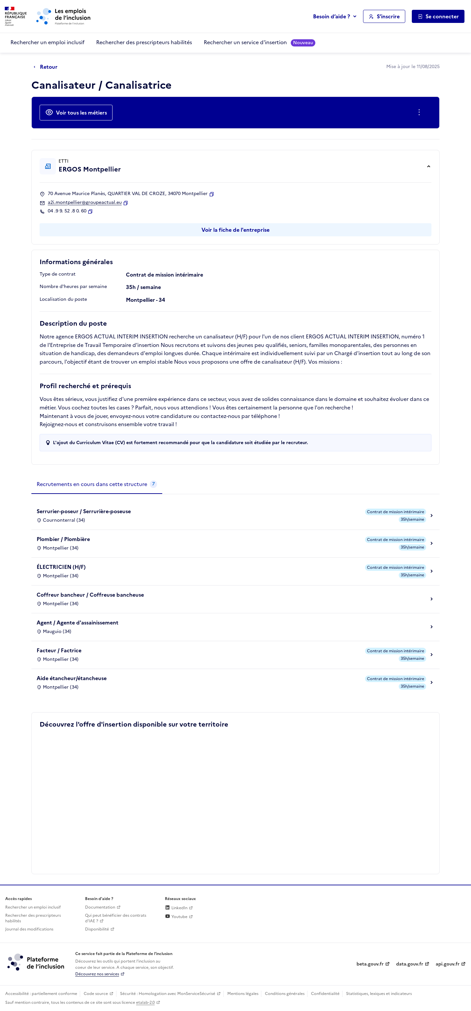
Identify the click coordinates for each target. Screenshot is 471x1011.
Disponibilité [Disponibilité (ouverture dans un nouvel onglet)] (97, 929)
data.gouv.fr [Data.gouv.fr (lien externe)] (409, 964)
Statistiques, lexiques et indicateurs (379, 994)
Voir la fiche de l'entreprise (235, 230)
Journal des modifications (29, 929)
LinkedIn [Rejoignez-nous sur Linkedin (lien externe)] (176, 908)
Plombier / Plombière (63, 539)
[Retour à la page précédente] (47, 67)
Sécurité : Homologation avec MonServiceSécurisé (167, 994)
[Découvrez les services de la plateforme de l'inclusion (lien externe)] (36, 962)
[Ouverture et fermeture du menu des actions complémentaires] (420, 112)
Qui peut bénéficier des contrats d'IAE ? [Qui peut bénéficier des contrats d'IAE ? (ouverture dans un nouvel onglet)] (115, 918)
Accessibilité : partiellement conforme (41, 994)
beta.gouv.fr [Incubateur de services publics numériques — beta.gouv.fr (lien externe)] (370, 964)
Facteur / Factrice (59, 650)
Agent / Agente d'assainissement (77, 622)
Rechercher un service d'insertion (259, 42)
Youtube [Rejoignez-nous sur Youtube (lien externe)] (176, 917)
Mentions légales (242, 994)
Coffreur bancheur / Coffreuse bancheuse (90, 595)
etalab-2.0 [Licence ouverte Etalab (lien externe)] (145, 1002)
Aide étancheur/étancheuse (72, 678)
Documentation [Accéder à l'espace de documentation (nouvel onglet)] (100, 907)
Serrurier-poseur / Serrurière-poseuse (84, 511)
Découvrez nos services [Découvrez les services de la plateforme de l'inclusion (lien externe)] (97, 974)
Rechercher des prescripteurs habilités (144, 42)
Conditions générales (285, 994)
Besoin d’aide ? (331, 16)
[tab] (96, 484)
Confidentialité (325, 994)
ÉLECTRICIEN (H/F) (61, 567)
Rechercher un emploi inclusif (47, 42)
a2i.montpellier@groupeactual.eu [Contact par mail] (85, 202)
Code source (96, 994)
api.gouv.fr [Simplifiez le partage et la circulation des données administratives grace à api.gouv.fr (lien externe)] (448, 964)
